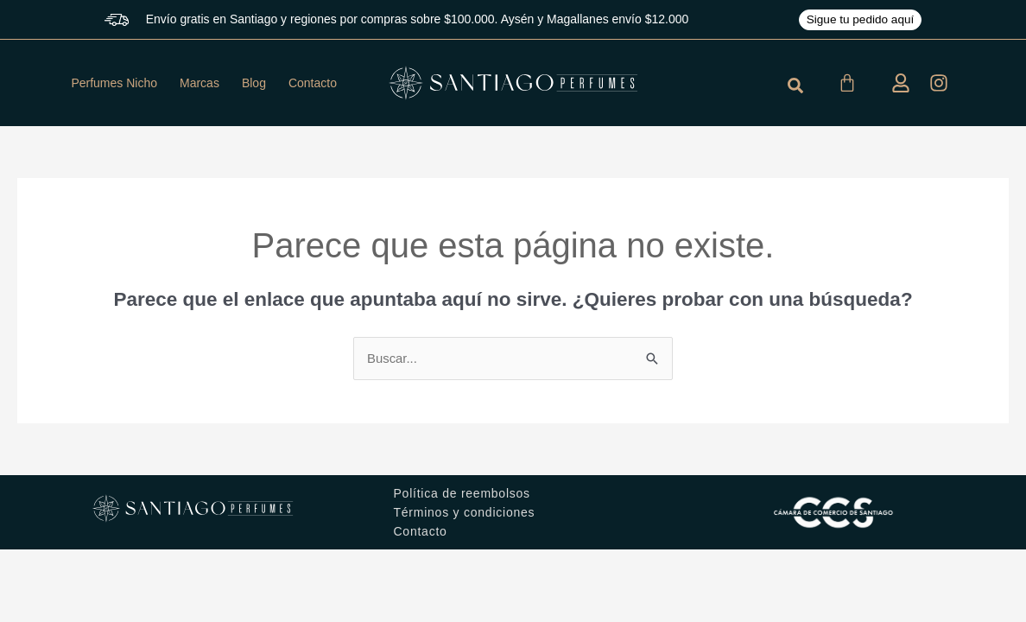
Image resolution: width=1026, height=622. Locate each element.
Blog (254, 83)
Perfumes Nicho (114, 83)
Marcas (199, 83)
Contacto (312, 83)
